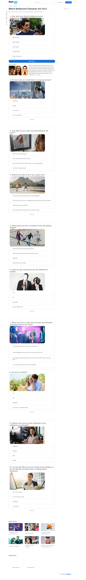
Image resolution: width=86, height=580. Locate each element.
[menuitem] (60, 2)
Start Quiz (32, 61)
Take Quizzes (60, 2)
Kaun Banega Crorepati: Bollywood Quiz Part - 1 (13, 533)
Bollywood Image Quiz (29, 533)
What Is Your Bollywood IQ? (14, 546)
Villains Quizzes (16, 563)
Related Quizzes (13, 521)
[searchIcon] (54, 2)
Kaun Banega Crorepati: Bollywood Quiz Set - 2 (46, 533)
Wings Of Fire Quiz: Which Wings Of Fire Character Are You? (48, 546)
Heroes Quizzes (31, 563)
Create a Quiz (68, 2)
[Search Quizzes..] (45, 2)
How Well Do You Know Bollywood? (29, 546)
